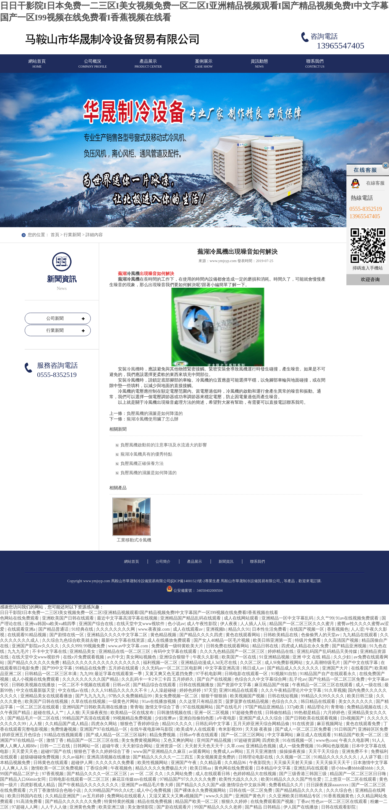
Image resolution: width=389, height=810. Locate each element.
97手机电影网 (209, 673)
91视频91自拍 (284, 673)
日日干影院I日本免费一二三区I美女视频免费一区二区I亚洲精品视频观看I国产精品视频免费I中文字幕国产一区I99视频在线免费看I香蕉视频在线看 (139, 612)
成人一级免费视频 (297, 746)
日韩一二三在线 (55, 746)
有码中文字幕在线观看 (175, 651)
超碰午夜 (111, 746)
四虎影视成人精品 (38, 785)
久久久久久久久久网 (116, 629)
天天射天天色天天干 (205, 746)
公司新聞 (55, 318)
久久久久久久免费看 (115, 762)
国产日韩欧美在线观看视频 (311, 718)
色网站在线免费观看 (20, 618)
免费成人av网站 (228, 751)
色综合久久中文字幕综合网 (261, 679)
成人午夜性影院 (202, 623)
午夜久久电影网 (354, 740)
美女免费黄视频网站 (141, 740)
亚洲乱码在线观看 (311, 768)
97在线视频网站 (198, 707)
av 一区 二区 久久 (147, 773)
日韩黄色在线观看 (51, 762)
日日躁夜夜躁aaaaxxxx (327, 785)
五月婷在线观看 (124, 668)
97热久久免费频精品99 (130, 696)
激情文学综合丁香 (163, 707)
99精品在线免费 (91, 668)
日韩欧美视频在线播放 (34, 685)
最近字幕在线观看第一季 (118, 673)
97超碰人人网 (25, 807)
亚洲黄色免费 (83, 807)
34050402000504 (210, 590)
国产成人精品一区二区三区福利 (117, 735)
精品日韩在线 (265, 646)
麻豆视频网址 (330, 723)
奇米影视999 (230, 729)
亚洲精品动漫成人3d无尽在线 (209, 662)
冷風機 (133, 273)
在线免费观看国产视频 (272, 801)
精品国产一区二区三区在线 (93, 740)
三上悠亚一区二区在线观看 (351, 779)
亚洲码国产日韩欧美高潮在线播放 (95, 707)
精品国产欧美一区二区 (197, 801)
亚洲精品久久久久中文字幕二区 (117, 635)
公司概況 (93, 66)
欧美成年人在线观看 (196, 729)
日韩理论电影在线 (256, 757)
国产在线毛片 (229, 707)
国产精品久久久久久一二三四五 (163, 757)
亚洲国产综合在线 (97, 623)
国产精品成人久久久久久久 (293, 668)
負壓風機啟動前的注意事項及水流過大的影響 (163, 445)
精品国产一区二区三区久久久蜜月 (302, 623)
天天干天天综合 (324, 751)
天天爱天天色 (25, 751)
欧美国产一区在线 (239, 657)
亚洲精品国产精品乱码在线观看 (191, 618)
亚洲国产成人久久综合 (261, 718)
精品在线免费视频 (155, 801)
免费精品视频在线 (365, 707)
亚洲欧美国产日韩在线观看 (68, 618)
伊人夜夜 (229, 623)
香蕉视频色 (338, 629)
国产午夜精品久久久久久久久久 (89, 785)
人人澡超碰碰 (164, 690)
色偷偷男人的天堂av (321, 635)
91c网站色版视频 (333, 746)
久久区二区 (251, 662)
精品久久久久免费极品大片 (161, 768)
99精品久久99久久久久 (323, 696)
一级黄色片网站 (124, 701)
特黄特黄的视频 (120, 801)
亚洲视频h (216, 629)
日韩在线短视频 (283, 696)
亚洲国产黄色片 (251, 796)
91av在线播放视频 (159, 701)
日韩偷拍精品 (278, 712)
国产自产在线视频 (215, 679)
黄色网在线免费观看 (234, 768)
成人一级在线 (369, 685)
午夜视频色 (122, 768)
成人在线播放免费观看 (169, 640)
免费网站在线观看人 (127, 796)
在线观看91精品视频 (27, 635)
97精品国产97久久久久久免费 (188, 779)
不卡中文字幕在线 (50, 651)
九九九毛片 (18, 651)
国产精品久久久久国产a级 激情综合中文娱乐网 (221, 785)
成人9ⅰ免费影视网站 (284, 662)
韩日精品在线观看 (319, 701)
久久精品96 (235, 762)
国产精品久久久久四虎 (201, 635)
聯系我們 (315, 66)
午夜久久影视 (206, 657)
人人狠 (73, 712)
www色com (326, 740)
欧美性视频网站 (153, 762)
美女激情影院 (141, 807)
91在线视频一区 (298, 740)
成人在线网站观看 (242, 618)
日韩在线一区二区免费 (251, 790)
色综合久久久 (285, 701)
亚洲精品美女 (83, 651)
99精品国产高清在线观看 (86, 718)
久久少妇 (342, 657)
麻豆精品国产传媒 (272, 685)
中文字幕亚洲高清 (223, 668)
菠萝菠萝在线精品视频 (247, 701)
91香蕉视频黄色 (339, 796)
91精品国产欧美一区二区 (358, 735)
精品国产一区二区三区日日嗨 (358, 773)
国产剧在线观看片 (174, 807)
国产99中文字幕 (57, 668)
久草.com (235, 746)
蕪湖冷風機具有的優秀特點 (146, 454)
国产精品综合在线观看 (155, 685)
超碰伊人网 (82, 762)
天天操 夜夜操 (259, 729)
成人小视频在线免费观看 (36, 679)
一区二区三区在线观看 (38, 707)
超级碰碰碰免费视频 (40, 757)
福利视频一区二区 (161, 662)
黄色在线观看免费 (364, 723)
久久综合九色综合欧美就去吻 (70, 640)
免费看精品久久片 (286, 785)
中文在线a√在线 (73, 690)
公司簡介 (163, 561)
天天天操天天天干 (333, 762)
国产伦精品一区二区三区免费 (337, 679)
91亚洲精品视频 (275, 657)
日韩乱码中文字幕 (213, 723)
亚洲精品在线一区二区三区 (125, 651)
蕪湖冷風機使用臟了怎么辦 (152, 419)
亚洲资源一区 (169, 746)
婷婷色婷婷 (190, 690)
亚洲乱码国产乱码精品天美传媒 (327, 651)
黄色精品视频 (164, 635)
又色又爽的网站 (179, 740)
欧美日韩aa (201, 768)
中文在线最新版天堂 (36, 690)
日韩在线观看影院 (339, 807)
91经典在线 (83, 629)
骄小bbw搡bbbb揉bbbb (352, 768)
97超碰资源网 (247, 740)
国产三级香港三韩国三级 (303, 773)
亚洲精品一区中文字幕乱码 (288, 618)
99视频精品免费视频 (133, 718)
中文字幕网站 (281, 735)
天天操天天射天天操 (294, 762)
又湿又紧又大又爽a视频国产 (176, 796)
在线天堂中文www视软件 (141, 623)
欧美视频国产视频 (248, 696)
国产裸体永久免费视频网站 (200, 790)
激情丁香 (55, 740)
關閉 (385, 165)
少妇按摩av (166, 718)
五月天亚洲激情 (262, 751)
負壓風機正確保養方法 (142, 463)
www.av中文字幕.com (128, 646)
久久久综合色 (339, 790)
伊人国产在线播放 (301, 807)
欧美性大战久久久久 (239, 779)
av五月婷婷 (93, 796)
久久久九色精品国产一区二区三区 (233, 651)
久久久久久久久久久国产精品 (91, 679)
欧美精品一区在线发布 (133, 712)
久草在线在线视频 (89, 701)
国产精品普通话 (54, 629)
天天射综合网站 (138, 746)
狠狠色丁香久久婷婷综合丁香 (102, 751)
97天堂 (210, 690)
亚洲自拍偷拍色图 (197, 718)
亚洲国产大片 (335, 668)
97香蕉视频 (53, 773)
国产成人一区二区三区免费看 (304, 729)
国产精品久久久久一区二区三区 (97, 773)
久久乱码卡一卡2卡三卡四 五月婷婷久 (158, 679)
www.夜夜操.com (154, 629)
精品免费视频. (163, 735)
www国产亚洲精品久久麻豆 (160, 751)
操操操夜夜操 (293, 751)
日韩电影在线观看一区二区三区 (80, 779)
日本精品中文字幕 (274, 768)
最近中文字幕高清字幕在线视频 (128, 618)
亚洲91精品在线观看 (239, 690)
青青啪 (136, 707)
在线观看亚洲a (21, 629)
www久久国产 (219, 796)
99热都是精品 (307, 712)
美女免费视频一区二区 (177, 696)
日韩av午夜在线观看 (199, 735)
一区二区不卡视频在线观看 (84, 685)
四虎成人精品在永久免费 (305, 646)
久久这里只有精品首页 (201, 701)
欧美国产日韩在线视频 (47, 701)
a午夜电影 (227, 718)
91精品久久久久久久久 (336, 757)
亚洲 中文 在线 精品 (311, 657)
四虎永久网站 (104, 723)
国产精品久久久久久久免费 (34, 662)
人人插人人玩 (253, 623)
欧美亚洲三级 (112, 807)
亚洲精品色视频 (261, 746)
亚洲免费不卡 (355, 751)
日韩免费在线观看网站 (228, 646)
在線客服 (375, 183)
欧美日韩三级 (360, 696)
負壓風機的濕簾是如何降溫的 (155, 413)
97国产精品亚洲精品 (265, 707)
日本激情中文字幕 (370, 762)
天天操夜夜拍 (95, 712)
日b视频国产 (352, 718)
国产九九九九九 (91, 696)
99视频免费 (94, 646)
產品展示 (148, 66)
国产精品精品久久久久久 (299, 790)
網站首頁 (37, 66)
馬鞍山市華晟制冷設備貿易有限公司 (250, 581)
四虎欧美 (271, 740)
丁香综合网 (97, 768)
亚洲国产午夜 (184, 762)
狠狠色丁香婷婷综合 (140, 723)
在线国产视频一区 (307, 629)
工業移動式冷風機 (134, 540)
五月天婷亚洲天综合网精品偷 (262, 723)
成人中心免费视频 (154, 790)
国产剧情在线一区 (67, 635)
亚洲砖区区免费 (373, 729)
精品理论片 (318, 707)
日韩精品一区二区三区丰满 (51, 673)
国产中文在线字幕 (361, 662)
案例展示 (204, 66)
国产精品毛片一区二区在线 (34, 718)
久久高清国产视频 (342, 640)
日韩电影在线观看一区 (246, 673)
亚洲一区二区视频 (212, 712)
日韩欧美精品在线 (281, 635)
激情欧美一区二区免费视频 (57, 768)
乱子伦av (297, 679)
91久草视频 (335, 690)
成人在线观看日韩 (213, 773)
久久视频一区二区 (294, 757)
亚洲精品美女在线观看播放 (46, 696)
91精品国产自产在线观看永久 (328, 673)
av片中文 (115, 657)
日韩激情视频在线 (175, 712)
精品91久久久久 (178, 723)
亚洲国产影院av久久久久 (36, 646)
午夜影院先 (260, 762)
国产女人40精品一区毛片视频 (222, 640)
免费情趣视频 (64, 729)
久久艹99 (325, 618)
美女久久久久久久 (356, 701)
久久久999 (72, 646)
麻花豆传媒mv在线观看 (134, 779)
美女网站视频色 (141, 657)
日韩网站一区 (86, 746)
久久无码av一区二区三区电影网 (172, 668)
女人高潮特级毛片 (323, 662)
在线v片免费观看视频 (84, 657)
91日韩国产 (345, 729)
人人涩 (357, 629)
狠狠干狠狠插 (214, 696)
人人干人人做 (54, 807)
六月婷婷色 (334, 712)
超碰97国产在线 (56, 751)
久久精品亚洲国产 (63, 796)
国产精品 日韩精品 (263, 807)
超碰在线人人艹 (49, 712)
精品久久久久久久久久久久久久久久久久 (101, 662)
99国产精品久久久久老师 (218, 807)
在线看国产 (362, 668)
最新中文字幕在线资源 (123, 640)
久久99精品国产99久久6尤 (109, 790)
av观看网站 (200, 751)
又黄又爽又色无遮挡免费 (169, 673)
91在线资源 (303, 723)
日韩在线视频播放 (197, 685)
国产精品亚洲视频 (350, 646)
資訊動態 (259, 66)
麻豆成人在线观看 (314, 735)
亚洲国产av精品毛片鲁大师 (147, 785)
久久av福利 (73, 757)
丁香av (303, 801)
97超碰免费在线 (247, 712)
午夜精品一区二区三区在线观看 (323, 685)
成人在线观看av (188, 629)
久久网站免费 (180, 773)
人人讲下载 (371, 757)
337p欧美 (296, 707)
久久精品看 (211, 762)
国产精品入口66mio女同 (23, 779)
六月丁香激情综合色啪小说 (55, 790)
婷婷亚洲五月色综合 (22, 735)
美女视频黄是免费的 (216, 757)
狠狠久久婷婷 (235, 801)
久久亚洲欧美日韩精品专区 (295, 796)
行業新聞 (72, 234)
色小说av (176, 623)
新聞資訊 (226, 561)
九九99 (86, 673)
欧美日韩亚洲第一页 (273, 640)
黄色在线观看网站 (243, 635)
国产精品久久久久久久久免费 (73, 801)
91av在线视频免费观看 (358, 618)
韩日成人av (254, 668)
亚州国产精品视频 (214, 740)
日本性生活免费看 (270, 629)
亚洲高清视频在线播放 (109, 757)
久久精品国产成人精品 (67, 723)
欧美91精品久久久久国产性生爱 (292, 779)
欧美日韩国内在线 (25, 796)
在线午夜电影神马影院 (152, 729)
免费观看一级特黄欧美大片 (177, 646)
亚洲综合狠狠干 (175, 657)
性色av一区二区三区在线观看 (339, 801)
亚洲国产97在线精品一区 (104, 729)
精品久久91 (239, 629)
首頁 (55, 234)
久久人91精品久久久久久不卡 (119, 690)
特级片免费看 (308, 640)
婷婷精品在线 (281, 651)
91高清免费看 (29, 801)
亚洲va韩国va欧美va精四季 (51, 623)
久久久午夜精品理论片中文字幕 (292, 690)
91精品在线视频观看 (64, 735)
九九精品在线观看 (361, 635)
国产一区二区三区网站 (243, 735)
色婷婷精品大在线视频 (255, 773)
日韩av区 (122, 685)
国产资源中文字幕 (235, 685)
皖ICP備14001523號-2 (187, 581)
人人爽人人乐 (15, 768)
